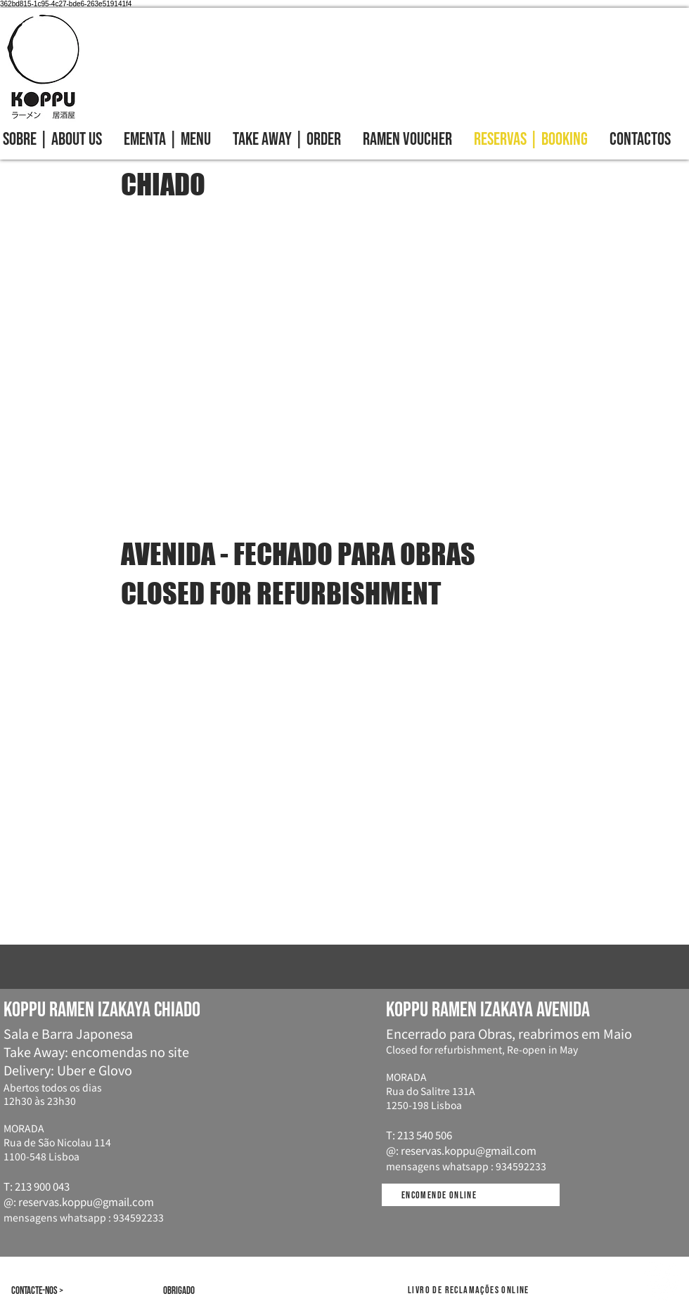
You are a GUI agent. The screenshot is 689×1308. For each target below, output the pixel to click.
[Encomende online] (440, 1195)
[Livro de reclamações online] (470, 1290)
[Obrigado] (184, 1290)
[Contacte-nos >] (71, 1290)
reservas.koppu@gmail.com (86, 1201)
